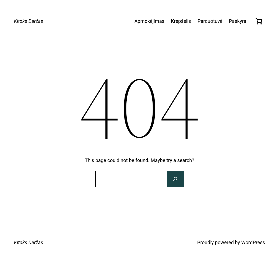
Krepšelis (181, 21)
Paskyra (237, 21)
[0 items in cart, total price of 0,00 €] (259, 21)
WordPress (253, 242)
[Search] (175, 179)
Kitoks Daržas (28, 21)
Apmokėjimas (149, 21)
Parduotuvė (210, 21)
